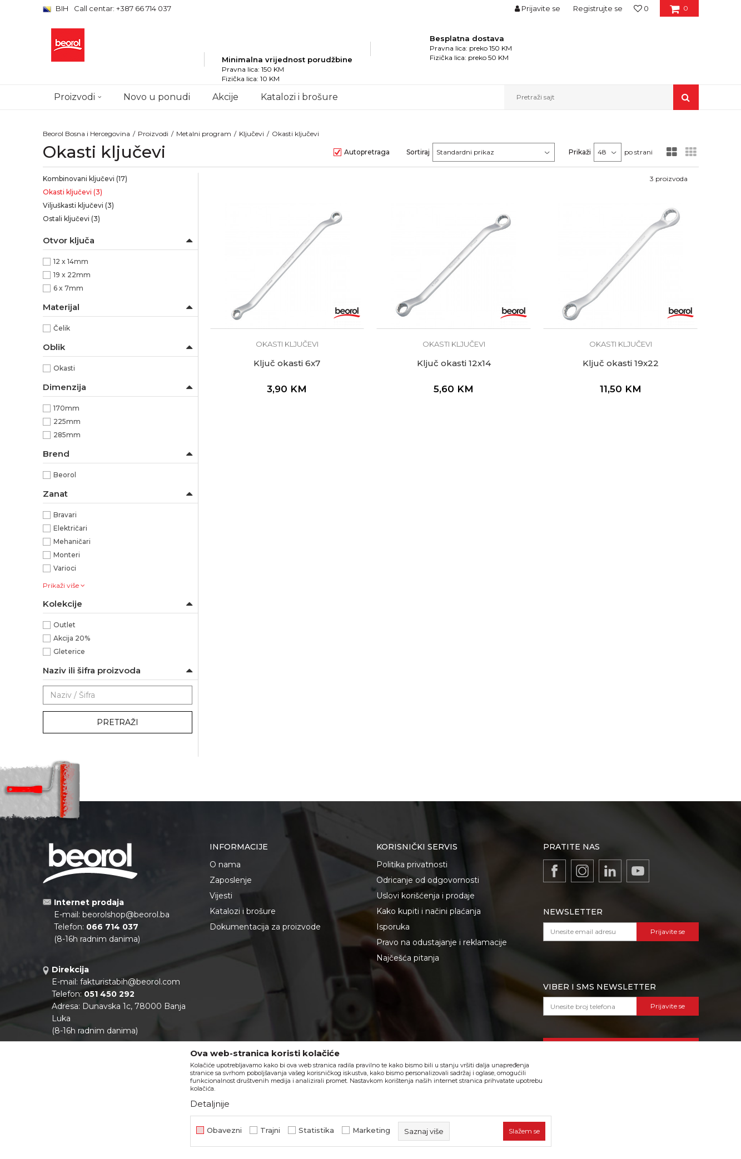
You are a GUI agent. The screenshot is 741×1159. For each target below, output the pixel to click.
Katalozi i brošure (243, 911)
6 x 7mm (68, 288)
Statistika (316, 1130)
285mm (67, 435)
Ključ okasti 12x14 (454, 363)
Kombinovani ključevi (85, 178)
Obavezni (224, 1130)
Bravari (65, 515)
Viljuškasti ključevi (78, 205)
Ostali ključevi (71, 218)
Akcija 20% (71, 638)
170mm (66, 408)
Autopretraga (367, 152)
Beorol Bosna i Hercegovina (86, 133)
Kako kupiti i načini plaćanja (428, 911)
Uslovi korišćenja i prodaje (425, 896)
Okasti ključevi (72, 192)
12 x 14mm (70, 261)
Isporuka (393, 927)
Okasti (64, 368)
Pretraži (117, 722)
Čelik (61, 328)
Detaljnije (210, 1103)
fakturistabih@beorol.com (130, 982)
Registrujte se (598, 8)
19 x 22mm (72, 275)
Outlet (64, 625)
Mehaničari (72, 541)
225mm (67, 421)
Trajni (270, 1130)
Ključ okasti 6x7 (286, 363)
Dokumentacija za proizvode (265, 927)
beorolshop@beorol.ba (126, 915)
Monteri (66, 555)
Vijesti (221, 896)
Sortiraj (418, 152)
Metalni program (203, 133)
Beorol (64, 475)
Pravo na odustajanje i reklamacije (441, 942)
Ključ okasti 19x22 (621, 363)
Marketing (371, 1130)
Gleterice (69, 651)
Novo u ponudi (156, 97)
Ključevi (251, 133)
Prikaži (580, 152)
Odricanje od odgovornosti (427, 880)
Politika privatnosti (411, 865)
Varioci (64, 568)
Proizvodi (153, 133)
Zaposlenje (231, 880)
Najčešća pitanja (407, 958)
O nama (225, 865)
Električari (70, 528)
